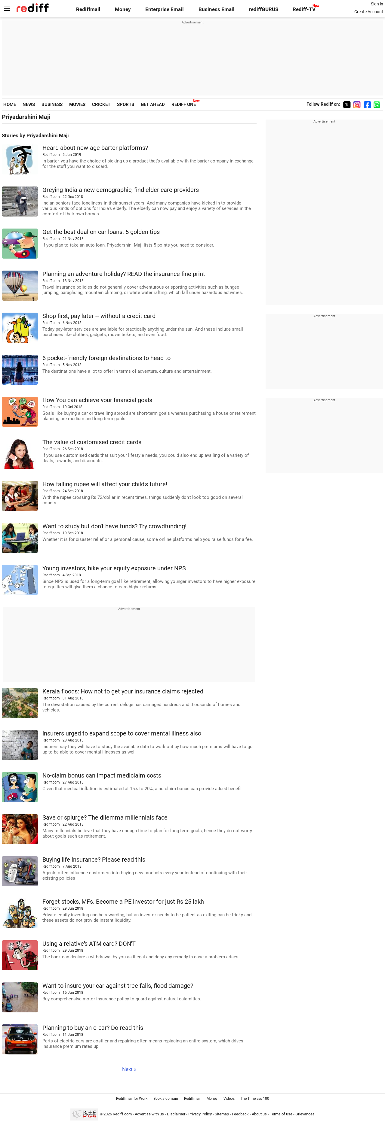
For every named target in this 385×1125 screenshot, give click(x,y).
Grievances (305, 1114)
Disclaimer (176, 1114)
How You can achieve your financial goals (97, 400)
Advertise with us (149, 1114)
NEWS (29, 104)
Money (123, 9)
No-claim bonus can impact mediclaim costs (101, 775)
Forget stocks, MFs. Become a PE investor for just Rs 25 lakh (123, 901)
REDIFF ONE (183, 104)
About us (259, 1114)
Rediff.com (122, 1114)
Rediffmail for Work (131, 1098)
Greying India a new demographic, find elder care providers (120, 189)
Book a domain (165, 1098)
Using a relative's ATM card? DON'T (89, 943)
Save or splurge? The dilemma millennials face (105, 817)
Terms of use (281, 1114)
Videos (229, 1098)
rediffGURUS (263, 9)
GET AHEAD (153, 104)
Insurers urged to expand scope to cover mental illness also (121, 733)
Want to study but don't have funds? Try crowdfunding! (114, 526)
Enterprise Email (164, 9)
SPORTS (125, 104)
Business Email (217, 9)
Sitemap (222, 1114)
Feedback (240, 1114)
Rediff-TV (304, 9)
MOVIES (77, 104)
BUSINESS (52, 104)
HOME (9, 104)
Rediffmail (88, 9)
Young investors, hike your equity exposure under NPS (114, 568)
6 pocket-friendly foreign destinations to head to (106, 358)
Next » (129, 1069)
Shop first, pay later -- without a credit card (99, 316)
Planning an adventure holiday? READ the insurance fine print (123, 274)
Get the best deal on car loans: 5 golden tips (101, 232)
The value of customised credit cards (91, 442)
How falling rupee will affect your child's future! (104, 484)
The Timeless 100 (255, 1098)
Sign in (377, 4)
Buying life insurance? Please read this (93, 859)
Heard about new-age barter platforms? (95, 147)
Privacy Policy (200, 1114)
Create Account (368, 11)
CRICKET (101, 104)
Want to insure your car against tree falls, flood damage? (117, 985)
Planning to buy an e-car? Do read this (92, 1027)
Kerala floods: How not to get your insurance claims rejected (122, 691)
